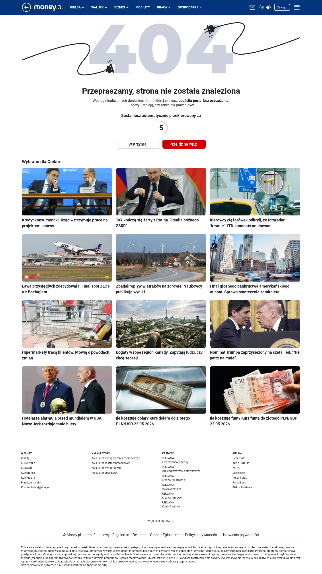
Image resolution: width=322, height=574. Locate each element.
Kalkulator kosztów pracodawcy (111, 463)
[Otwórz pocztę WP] (252, 7)
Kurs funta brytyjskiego (35, 487)
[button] (265, 7)
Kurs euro (27, 467)
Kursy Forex (239, 477)
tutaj (104, 565)
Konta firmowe (171, 506)
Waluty (97, 7)
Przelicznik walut (31, 482)
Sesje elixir (238, 472)
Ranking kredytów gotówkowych (181, 471)
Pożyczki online (171, 488)
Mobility (143, 7)
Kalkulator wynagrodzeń (106, 467)
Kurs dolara (28, 477)
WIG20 (236, 467)
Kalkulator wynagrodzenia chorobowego (116, 458)
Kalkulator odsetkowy (104, 472)
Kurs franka (28, 472)
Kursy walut (28, 463)
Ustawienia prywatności (239, 535)
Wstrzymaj (138, 144)
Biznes (119, 7)
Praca (162, 7)
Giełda (75, 7)
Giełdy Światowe (242, 487)
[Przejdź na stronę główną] (26, 10)
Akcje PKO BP (240, 463)
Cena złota (238, 458)
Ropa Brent (239, 482)
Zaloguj (282, 7)
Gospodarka (188, 7)
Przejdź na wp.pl (184, 144)
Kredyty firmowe (171, 497)
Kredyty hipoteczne (173, 479)
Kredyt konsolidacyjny (175, 462)
